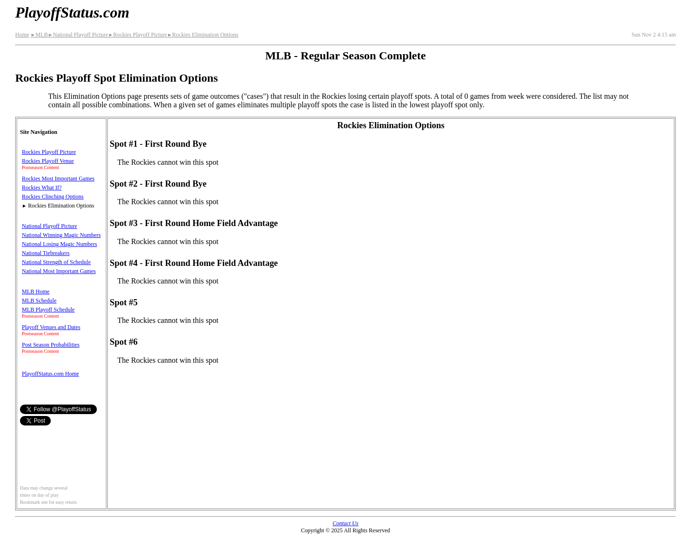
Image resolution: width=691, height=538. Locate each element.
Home (22, 34)
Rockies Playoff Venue (48, 161)
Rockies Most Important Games (58, 178)
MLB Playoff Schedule (48, 309)
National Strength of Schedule (56, 262)
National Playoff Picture (78, 34)
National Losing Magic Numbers (59, 244)
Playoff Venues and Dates (51, 327)
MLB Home (35, 291)
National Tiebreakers (45, 253)
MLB (38, 34)
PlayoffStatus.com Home (50, 373)
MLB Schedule (39, 300)
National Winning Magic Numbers (61, 235)
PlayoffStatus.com (72, 12)
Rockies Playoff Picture (137, 34)
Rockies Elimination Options (202, 34)
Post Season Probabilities (50, 344)
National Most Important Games (59, 271)
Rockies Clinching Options (53, 196)
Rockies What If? (42, 187)
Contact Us (345, 523)
